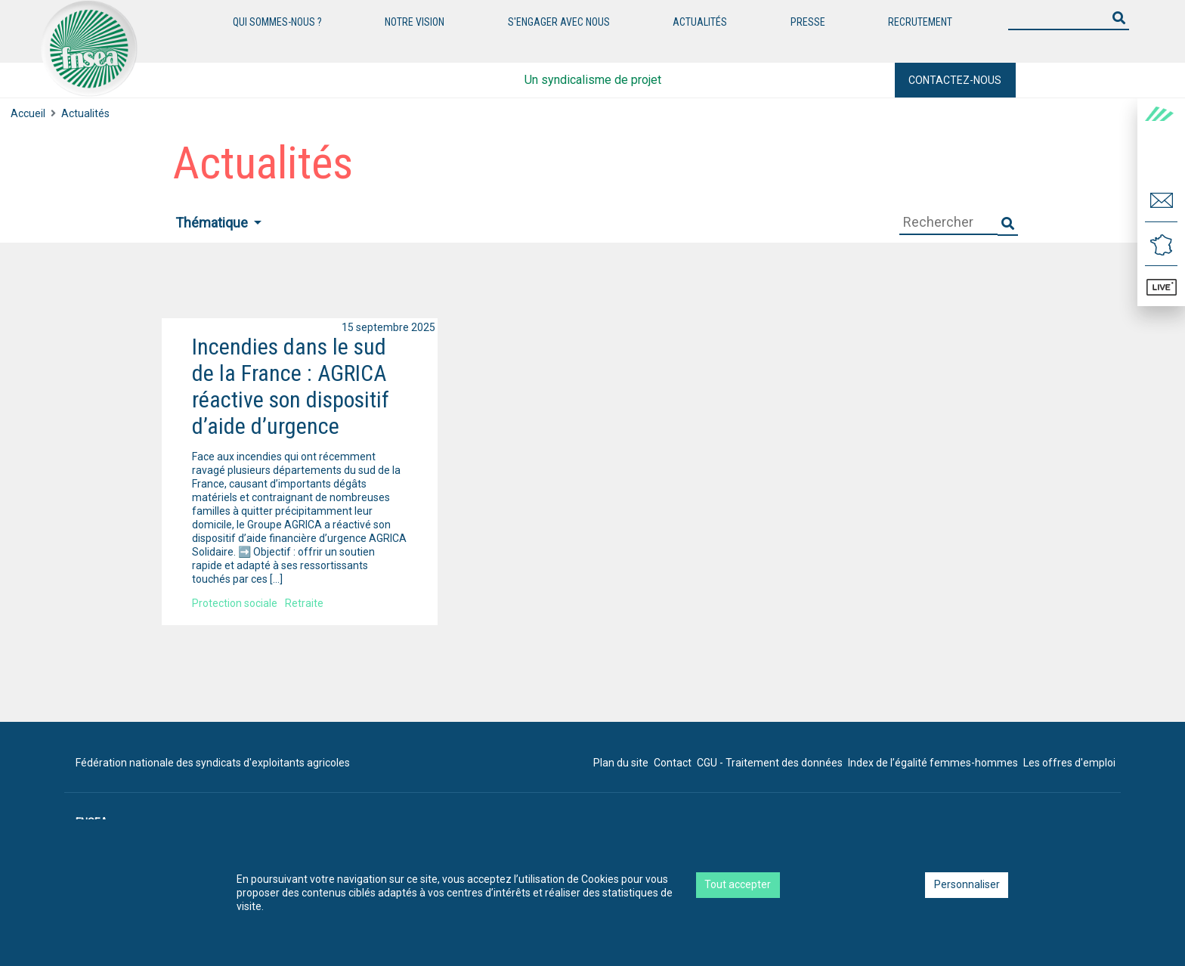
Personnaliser (967, 884)
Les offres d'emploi (1069, 763)
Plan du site (620, 763)
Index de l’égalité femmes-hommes (933, 763)
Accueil (28, 113)
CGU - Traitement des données (770, 763)
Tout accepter (737, 884)
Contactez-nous (954, 80)
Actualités (85, 113)
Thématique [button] (213, 223)
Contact (673, 763)
